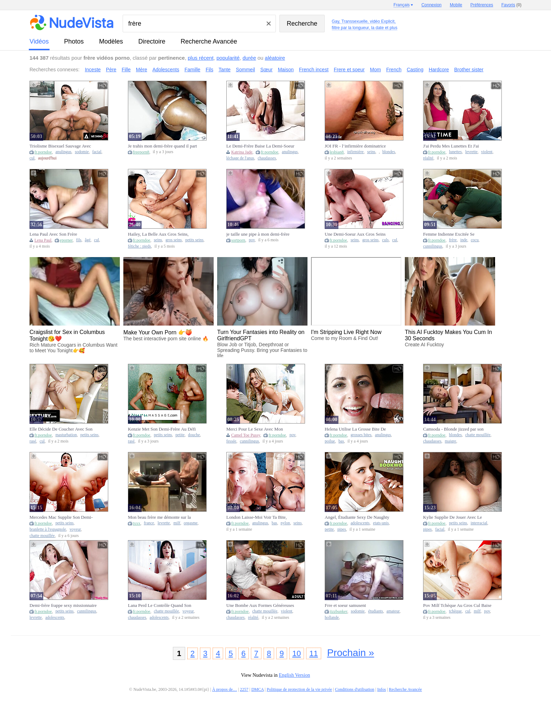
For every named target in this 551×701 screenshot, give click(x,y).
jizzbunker (338, 611)
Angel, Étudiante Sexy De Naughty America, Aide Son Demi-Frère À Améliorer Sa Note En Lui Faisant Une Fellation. (357, 517)
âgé (87, 240)
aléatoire (275, 58)
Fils (209, 69)
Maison (286, 69)
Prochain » (350, 652)
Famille (192, 69)
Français (402, 4)
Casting (415, 69)
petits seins (194, 240)
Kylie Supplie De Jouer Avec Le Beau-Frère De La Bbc (452, 517)
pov (252, 240)
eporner (66, 240)
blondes (388, 152)
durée (249, 58)
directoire (152, 41)
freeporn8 (141, 152)
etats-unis (381, 523)
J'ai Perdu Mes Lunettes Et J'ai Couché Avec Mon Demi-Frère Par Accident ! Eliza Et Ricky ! (455, 146)
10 (296, 653)
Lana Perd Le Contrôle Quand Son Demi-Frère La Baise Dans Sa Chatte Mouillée (162, 605)
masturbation (66, 435)
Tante (225, 69)
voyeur (75, 529)
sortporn (238, 240)
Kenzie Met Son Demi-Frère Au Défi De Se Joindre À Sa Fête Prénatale (162, 429)
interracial (479, 523)
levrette (471, 152)
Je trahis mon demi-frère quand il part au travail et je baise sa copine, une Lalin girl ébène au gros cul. (162, 146)
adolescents (360, 523)
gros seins (174, 240)
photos (74, 41)
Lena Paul (42, 240)
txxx (136, 523)
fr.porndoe (43, 152)
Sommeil (245, 69)
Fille (126, 69)
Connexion (431, 4)
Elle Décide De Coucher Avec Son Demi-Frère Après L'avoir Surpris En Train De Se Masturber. (63, 429)
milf (176, 523)
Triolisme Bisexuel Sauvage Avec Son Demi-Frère (60, 146)
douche (194, 435)
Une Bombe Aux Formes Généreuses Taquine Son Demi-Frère (260, 605)
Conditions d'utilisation (354, 689)
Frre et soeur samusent (345, 605)
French (394, 69)
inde (463, 240)
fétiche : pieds (139, 246)
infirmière (355, 152)
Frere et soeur (349, 69)
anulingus (63, 152)
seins (371, 152)
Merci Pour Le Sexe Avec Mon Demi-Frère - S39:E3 (254, 429)
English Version (294, 675)
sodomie (82, 152)
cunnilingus (432, 246)
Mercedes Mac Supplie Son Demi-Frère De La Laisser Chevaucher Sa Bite (62, 517)
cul (32, 158)
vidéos (39, 41)
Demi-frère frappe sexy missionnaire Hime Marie (63, 605)
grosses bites (361, 435)
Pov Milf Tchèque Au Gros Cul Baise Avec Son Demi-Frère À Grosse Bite (457, 605)
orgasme (190, 523)
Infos (381, 689)
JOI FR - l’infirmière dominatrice (355, 146)
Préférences (482, 4)
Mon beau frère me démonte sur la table (159, 517)
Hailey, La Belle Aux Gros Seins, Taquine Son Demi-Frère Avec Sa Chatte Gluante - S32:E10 (158, 234)
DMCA (257, 689)
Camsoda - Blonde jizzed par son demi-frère (453, 429)
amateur (393, 611)
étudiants (375, 611)
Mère (141, 69)
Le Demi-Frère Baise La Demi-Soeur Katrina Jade (260, 146)
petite (179, 435)
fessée (231, 441)
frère (453, 240)
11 (313, 653)
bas (341, 441)
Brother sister (469, 69)
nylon (285, 523)
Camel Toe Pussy (245, 435)
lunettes (455, 152)
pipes (341, 529)
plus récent (200, 58)
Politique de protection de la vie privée (299, 689)
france (149, 523)
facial (97, 152)
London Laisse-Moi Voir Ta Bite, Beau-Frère (256, 517)
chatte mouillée (478, 435)
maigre (450, 441)
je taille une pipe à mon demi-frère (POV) (258, 234)
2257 (244, 689)
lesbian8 (337, 152)
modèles (111, 41)
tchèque (455, 611)
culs (385, 240)
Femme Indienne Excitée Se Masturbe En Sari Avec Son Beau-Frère (454, 234)
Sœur (266, 69)
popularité (228, 58)
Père (111, 69)
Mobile (456, 4)
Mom (375, 69)
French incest (314, 69)
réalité (428, 158)
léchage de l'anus (240, 158)
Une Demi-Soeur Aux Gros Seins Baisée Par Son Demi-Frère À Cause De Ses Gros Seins (358, 234)
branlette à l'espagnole (48, 529)
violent (486, 152)
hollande (332, 617)
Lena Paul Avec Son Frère (53, 234)
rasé (33, 441)
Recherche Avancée (209, 41)
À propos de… (224, 689)
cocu (475, 240)
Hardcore (439, 69)
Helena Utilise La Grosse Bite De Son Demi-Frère (355, 429)
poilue (330, 441)
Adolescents (166, 69)
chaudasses (267, 158)
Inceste (93, 69)
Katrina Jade (241, 152)
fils (79, 240)
